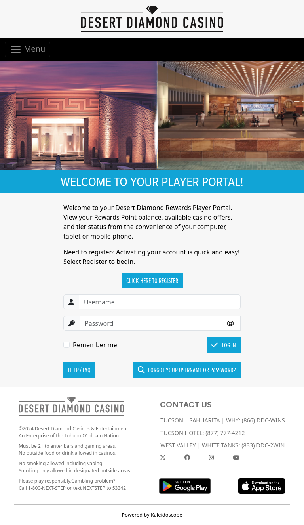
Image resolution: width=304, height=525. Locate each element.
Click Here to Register (152, 280)
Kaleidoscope (166, 514)
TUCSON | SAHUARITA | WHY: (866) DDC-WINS (222, 420)
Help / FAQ (79, 370)
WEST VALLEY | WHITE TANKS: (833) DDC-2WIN (222, 445)
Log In (223, 345)
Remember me (95, 344)
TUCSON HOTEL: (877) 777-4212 (202, 433)
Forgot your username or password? (187, 370)
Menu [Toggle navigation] (27, 49)
